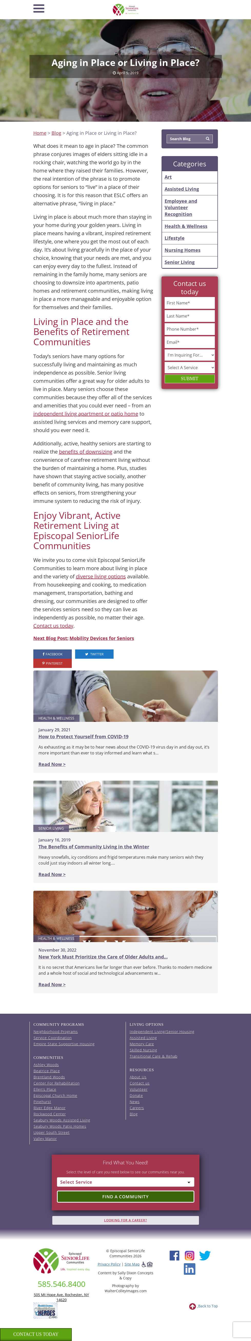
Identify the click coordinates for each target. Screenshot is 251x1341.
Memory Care (142, 1043)
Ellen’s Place (45, 1089)
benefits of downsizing (85, 451)
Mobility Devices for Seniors (101, 638)
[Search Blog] (185, 139)
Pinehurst (42, 1101)
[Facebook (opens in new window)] (174, 1254)
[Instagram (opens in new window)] (190, 1254)
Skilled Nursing (143, 1050)
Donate (136, 1095)
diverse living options (101, 576)
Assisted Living (182, 189)
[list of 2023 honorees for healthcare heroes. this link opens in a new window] (45, 1310)
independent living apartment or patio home (85, 413)
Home (39, 133)
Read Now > (52, 764)
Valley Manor (45, 1138)
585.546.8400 (61, 1284)
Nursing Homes (182, 250)
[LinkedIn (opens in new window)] (189, 1268)
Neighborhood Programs (56, 1031)
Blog (56, 133)
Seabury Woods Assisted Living (62, 1120)
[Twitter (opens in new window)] (205, 1254)
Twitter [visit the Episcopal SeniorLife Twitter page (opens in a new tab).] (94, 654)
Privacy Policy (109, 1264)
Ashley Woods (46, 1064)
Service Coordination (53, 1037)
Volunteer (139, 1089)
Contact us (140, 1083)
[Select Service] (125, 1182)
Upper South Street (52, 1132)
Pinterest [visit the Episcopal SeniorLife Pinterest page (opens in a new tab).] (52, 663)
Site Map (132, 1264)
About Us (138, 1077)
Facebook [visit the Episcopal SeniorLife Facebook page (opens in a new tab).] (53, 654)
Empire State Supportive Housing (64, 1043)
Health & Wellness (186, 226)
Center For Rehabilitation (57, 1083)
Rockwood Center (50, 1114)
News (135, 1101)
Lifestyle (175, 238)
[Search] (208, 139)
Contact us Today (35, 1334)
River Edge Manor (50, 1107)
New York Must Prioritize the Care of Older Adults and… (103, 957)
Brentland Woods (49, 1077)
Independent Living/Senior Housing (162, 1031)
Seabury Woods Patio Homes (60, 1126)
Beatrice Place (47, 1070)
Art (168, 177)
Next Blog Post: (50, 638)
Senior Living (180, 262)
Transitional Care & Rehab (153, 1056)
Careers (137, 1107)
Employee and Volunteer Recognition (181, 207)
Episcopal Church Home (55, 1095)
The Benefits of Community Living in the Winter (93, 847)
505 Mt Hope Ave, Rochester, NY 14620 (61, 1297)
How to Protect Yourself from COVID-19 (83, 736)
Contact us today (53, 625)
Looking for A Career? (125, 1220)
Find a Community (125, 1197)
